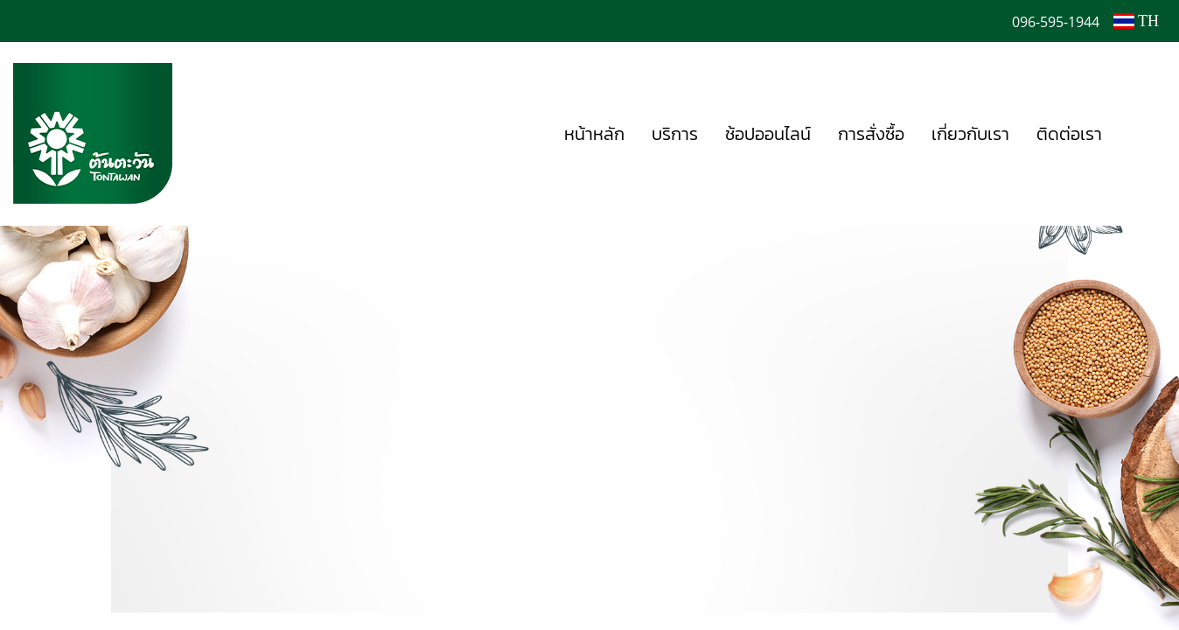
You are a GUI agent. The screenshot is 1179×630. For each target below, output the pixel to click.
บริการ (675, 134)
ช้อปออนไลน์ (768, 134)
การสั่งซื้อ (871, 134)
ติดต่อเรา (1069, 134)
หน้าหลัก (594, 134)
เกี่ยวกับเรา (970, 134)
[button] (1141, 134)
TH (1136, 21)
